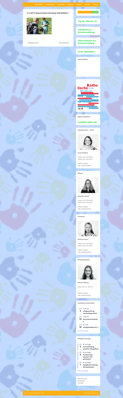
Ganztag (70, 4)
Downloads (81, 381)
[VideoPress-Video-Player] (88, 69)
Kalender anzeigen (83, 331)
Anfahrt (95, 4)
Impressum (87, 393)
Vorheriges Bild (33, 43)
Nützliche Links (82, 379)
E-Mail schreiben (83, 163)
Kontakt (87, 4)
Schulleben (61, 4)
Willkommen (38, 4)
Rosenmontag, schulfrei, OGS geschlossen (88, 357)
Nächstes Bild (64, 43)
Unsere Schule (50, 4)
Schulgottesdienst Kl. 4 (90, 327)
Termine (78, 4)
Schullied (80, 383)
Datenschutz (95, 393)
